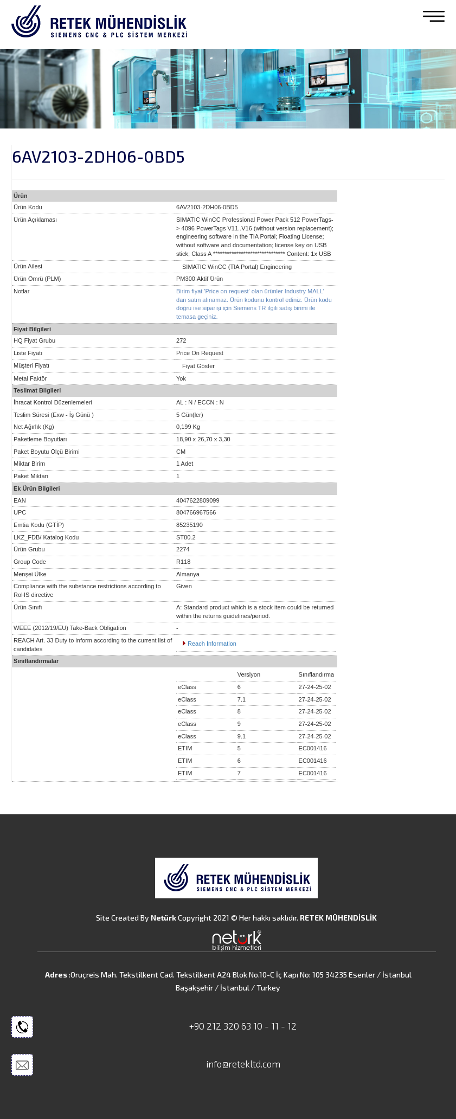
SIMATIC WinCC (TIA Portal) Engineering (237, 266)
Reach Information (212, 643)
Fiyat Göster (198, 366)
